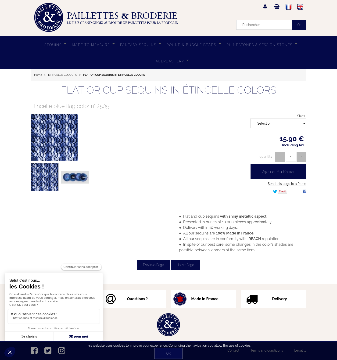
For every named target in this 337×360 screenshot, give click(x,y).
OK (168, 353)
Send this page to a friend (287, 184)
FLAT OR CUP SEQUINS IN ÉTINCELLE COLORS (168, 90)
